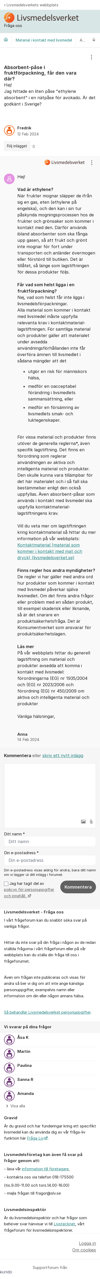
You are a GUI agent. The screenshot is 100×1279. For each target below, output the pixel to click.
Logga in (87, 1243)
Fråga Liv (35, 1138)
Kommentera (78, 887)
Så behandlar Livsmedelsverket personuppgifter (47, 1012)
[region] (50, 102)
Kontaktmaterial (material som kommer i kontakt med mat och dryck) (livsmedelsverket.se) (49, 551)
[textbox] (50, 789)
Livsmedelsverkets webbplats (31, 5)
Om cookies (84, 1250)
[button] (83, 821)
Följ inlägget (17, 146)
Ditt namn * (14, 834)
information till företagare (45, 1169)
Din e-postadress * (21, 852)
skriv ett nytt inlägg (62, 755)
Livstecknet (64, 1224)
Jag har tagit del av (29, 889)
